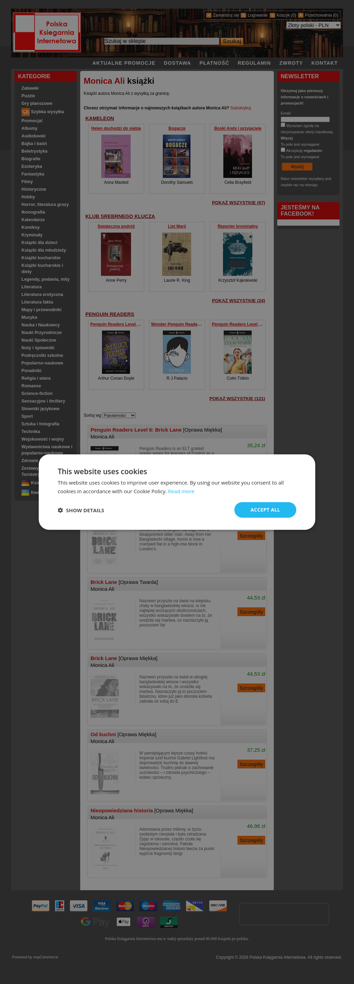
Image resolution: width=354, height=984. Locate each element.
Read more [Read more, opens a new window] (181, 490)
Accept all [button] (265, 509)
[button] (81, 510)
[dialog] (177, 492)
